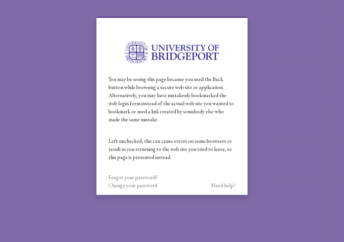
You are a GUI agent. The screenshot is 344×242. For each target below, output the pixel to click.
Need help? (223, 185)
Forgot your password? (133, 177)
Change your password (133, 185)
